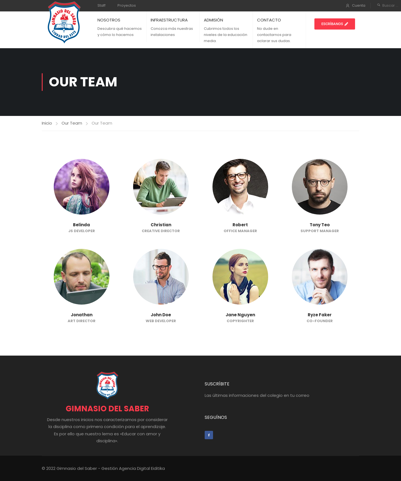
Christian (161, 225)
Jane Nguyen (240, 315)
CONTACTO (269, 20)
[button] (334, 24)
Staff (101, 5)
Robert (240, 225)
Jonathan (81, 315)
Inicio (47, 123)
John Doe (161, 315)
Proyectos (127, 5)
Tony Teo (320, 225)
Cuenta (358, 5)
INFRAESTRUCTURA (169, 20)
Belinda (81, 225)
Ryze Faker (320, 315)
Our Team (72, 123)
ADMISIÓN (213, 20)
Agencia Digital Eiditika (142, 468)
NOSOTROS (108, 20)
